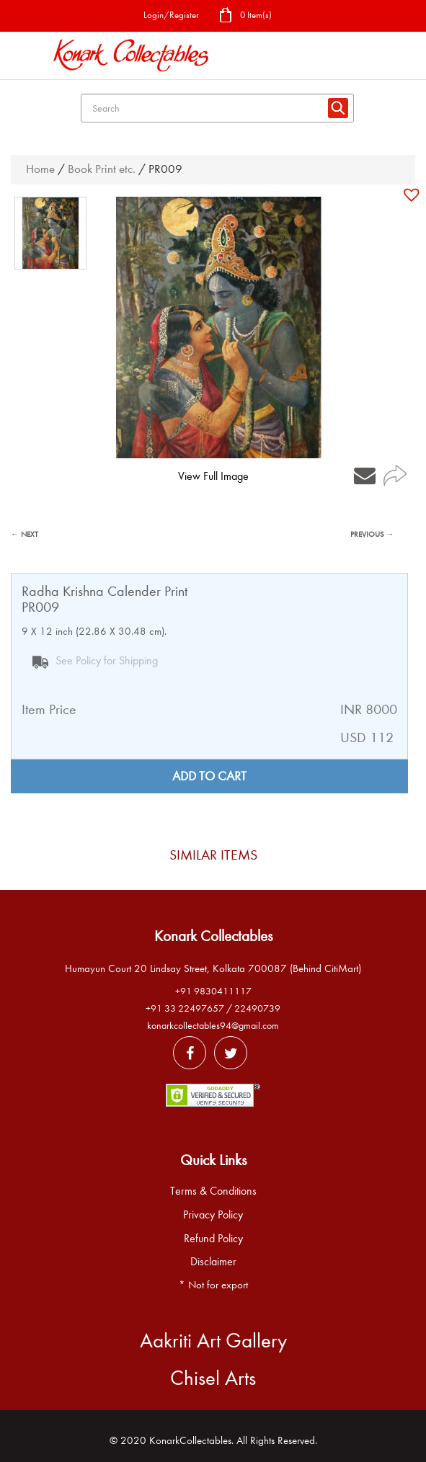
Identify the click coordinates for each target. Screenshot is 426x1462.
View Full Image (213, 476)
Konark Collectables (213, 936)
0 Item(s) (245, 16)
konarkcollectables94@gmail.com (213, 1026)
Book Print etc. (102, 169)
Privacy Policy (213, 1214)
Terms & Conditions (213, 1191)
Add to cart (209, 776)
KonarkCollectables (190, 1440)
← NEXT (24, 534)
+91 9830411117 (213, 991)
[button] (413, 194)
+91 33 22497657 (185, 1008)
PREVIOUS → (372, 534)
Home (40, 169)
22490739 (257, 1008)
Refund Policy (213, 1238)
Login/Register (171, 14)
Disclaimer (213, 1261)
